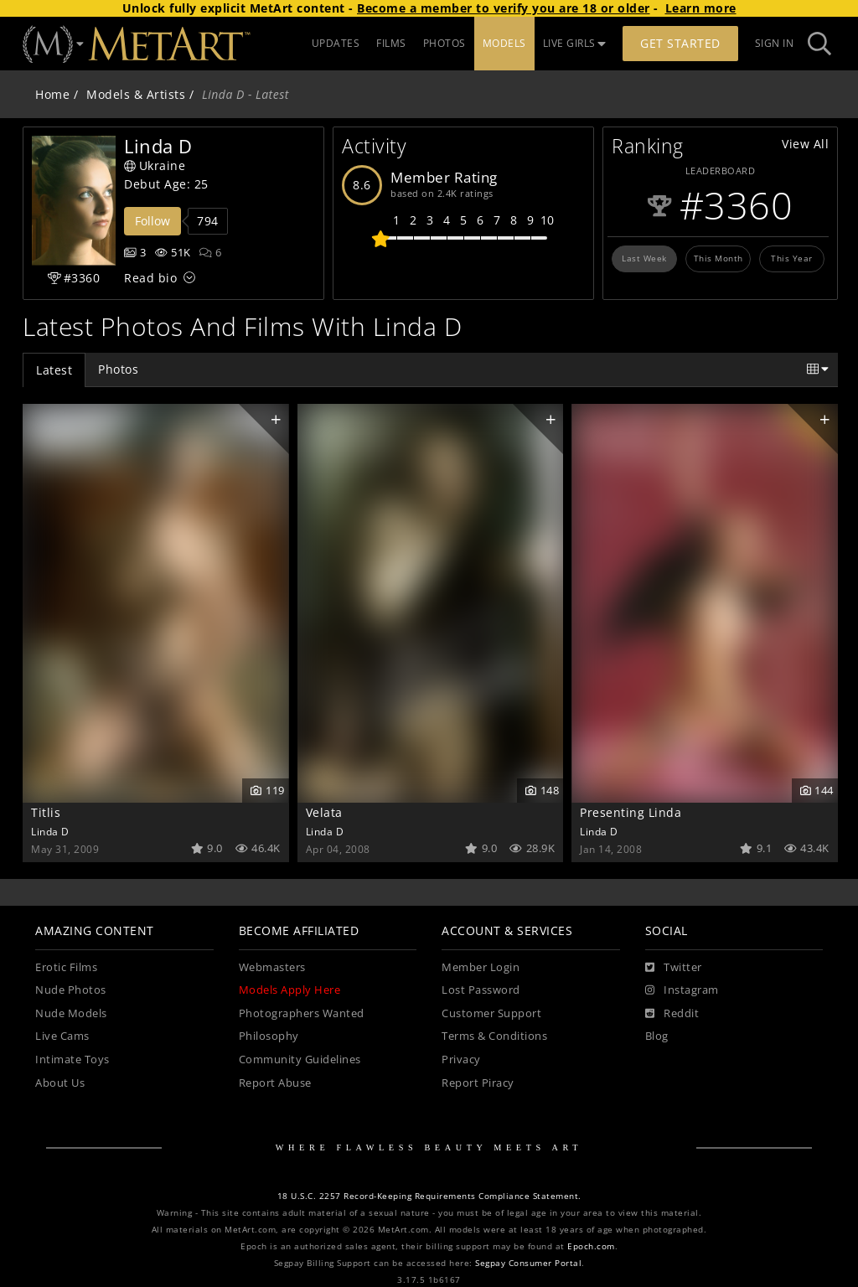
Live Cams (62, 1036)
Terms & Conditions (494, 1036)
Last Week (644, 258)
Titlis (45, 812)
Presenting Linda (630, 812)
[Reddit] (672, 1013)
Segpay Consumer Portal (528, 1263)
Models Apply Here (290, 990)
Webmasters (272, 967)
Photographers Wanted (301, 1013)
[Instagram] (682, 990)
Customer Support (491, 1013)
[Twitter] (673, 967)
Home (52, 94)
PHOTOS (444, 43)
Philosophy (269, 1036)
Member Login (480, 967)
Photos (118, 369)
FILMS (391, 43)
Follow (152, 221)
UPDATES (336, 43)
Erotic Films (66, 967)
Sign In (774, 43)
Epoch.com (591, 1246)
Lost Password (481, 990)
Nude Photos (70, 990)
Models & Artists (135, 94)
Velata (324, 812)
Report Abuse (275, 1083)
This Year (792, 258)
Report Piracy (478, 1083)
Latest (54, 370)
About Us (60, 1083)
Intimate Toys (72, 1059)
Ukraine (154, 165)
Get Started (680, 43)
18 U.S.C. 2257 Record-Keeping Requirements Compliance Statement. (429, 1196)
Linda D (50, 831)
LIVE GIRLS (575, 43)
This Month (718, 258)
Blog (657, 1036)
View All (805, 144)
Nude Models (71, 1013)
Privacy (461, 1059)
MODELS (504, 43)
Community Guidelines (300, 1059)
